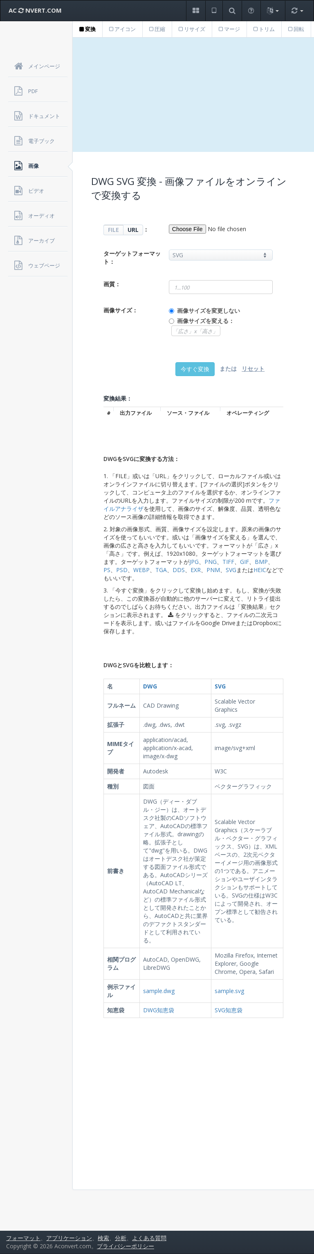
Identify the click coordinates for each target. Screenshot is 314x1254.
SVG (231, 570)
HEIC (259, 570)
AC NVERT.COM (35, 10)
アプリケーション (69, 1238)
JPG (194, 562)
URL (133, 230)
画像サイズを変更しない (208, 310)
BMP (261, 562)
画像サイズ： (120, 310)
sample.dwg (159, 991)
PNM (213, 570)
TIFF (228, 562)
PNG (210, 562)
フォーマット (23, 1238)
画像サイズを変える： (205, 321)
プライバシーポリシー (125, 1246)
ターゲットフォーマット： (132, 257)
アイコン (122, 29)
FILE (113, 230)
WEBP (141, 570)
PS (106, 570)
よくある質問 (149, 1238)
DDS (179, 570)
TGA (161, 570)
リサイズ (192, 29)
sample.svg (229, 991)
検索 (103, 1238)
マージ (229, 29)
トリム (264, 29)
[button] (195, 11)
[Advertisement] (193, 95)
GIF (244, 562)
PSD (122, 570)
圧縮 (157, 29)
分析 (120, 1238)
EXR (196, 570)
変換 (87, 29)
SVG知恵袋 (228, 1010)
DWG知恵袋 (158, 1010)
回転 (296, 29)
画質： (112, 284)
